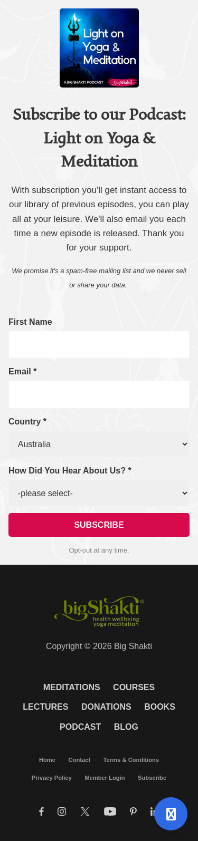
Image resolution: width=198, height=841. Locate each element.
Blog (126, 726)
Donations (106, 706)
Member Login (104, 778)
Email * (22, 371)
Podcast (80, 726)
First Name (30, 321)
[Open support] (170, 813)
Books (159, 706)
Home (47, 760)
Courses (134, 687)
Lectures (45, 706)
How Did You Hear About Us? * (69, 470)
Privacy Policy (52, 778)
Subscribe (152, 778)
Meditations (71, 687)
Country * (27, 421)
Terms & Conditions (131, 760)
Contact (79, 760)
